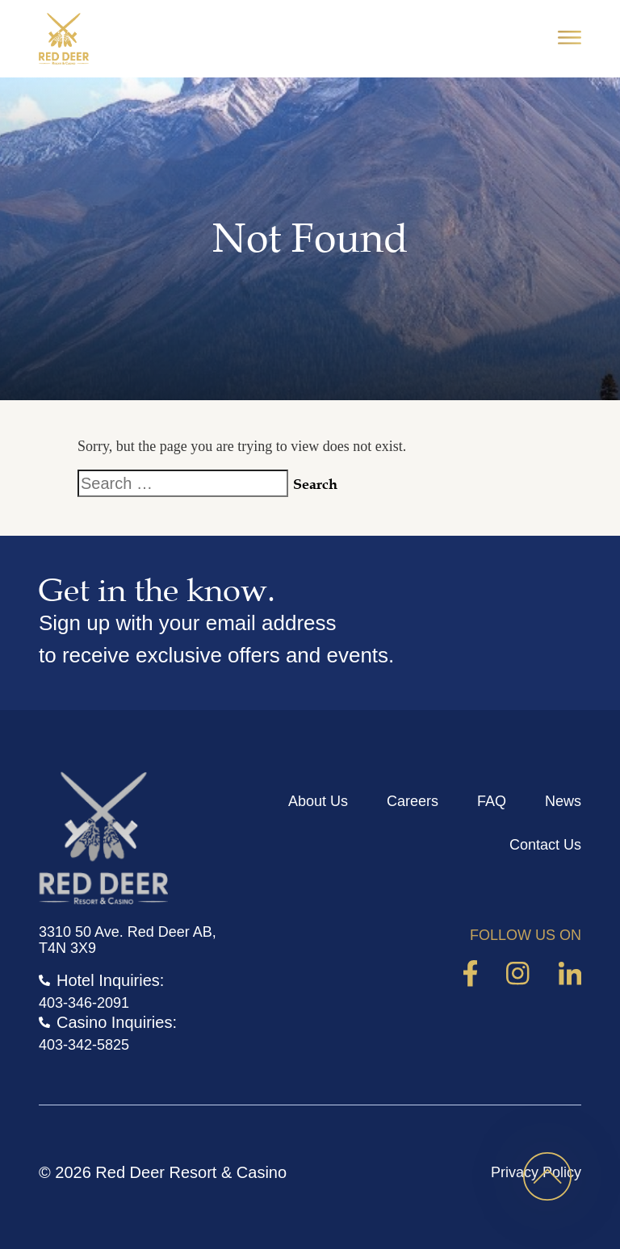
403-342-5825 (84, 1045)
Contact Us (545, 845)
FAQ (491, 801)
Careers (412, 801)
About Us (318, 801)
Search (315, 484)
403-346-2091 (84, 1003)
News (563, 801)
